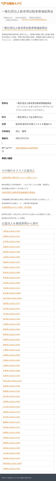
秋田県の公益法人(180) (11, 252)
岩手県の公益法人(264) (11, 242)
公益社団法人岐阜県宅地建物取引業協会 (18, 192)
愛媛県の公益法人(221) (11, 422)
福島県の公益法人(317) (11, 262)
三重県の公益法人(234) (11, 350)
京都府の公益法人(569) (11, 360)
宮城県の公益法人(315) (11, 247)
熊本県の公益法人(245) (11, 448)
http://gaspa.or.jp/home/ (27, 148)
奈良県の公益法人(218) (11, 376)
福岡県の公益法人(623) (11, 432)
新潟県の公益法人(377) (11, 303)
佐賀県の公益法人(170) (11, 438)
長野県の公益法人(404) (11, 329)
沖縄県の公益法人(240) (11, 469)
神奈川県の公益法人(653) (12, 298)
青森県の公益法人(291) (11, 236)
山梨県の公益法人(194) (11, 324)
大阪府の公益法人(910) (11, 365)
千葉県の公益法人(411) (11, 288)
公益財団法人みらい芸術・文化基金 (17, 207)
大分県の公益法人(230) (11, 453)
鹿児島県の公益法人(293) (12, 463)
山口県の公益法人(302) (11, 407)
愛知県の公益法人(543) (11, 345)
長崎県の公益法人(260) (11, 443)
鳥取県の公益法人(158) (11, 386)
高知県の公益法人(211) (11, 427)
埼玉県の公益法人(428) (11, 283)
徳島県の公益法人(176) (11, 412)
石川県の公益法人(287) (11, 314)
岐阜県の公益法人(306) (11, 334)
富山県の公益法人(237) (11, 309)
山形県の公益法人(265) (11, 257)
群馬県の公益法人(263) (11, 278)
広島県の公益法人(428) (11, 402)
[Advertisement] (28, 70)
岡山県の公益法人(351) (11, 396)
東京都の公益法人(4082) (12, 293)
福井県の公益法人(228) (11, 319)
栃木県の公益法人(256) (11, 272)
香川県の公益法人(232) (11, 417)
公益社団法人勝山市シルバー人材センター (19, 178)
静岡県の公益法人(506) (11, 340)
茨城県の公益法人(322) (11, 267)
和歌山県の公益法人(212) (12, 381)
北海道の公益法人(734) (11, 231)
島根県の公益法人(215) (11, 391)
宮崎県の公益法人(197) (11, 458)
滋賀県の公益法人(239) (11, 355)
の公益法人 (21, 17)
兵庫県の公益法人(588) (11, 371)
